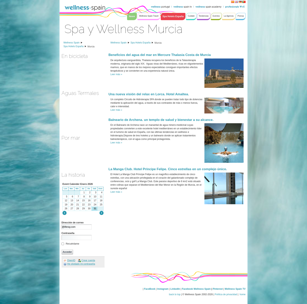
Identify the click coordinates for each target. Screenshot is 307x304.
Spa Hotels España (73, 46)
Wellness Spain (71, 42)
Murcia (91, 46)
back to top (175, 294)
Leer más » (116, 74)
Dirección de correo (72, 222)
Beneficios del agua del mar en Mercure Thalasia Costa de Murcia (159, 55)
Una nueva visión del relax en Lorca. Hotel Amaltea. (148, 94)
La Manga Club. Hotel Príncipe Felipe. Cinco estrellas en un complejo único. (167, 169)
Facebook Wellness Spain (196, 289)
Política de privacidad (226, 294)
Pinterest (218, 289)
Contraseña (67, 233)
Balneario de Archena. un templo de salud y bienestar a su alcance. (161, 120)
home (242, 294)
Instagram (162, 289)
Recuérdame (72, 243)
